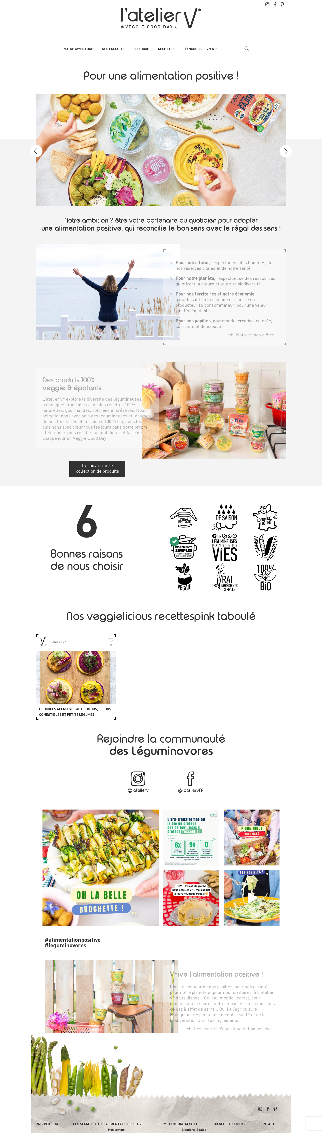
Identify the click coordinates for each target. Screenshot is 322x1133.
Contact (267, 1124)
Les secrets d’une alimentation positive (108, 1124)
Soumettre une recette (178, 1124)
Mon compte (116, 1129)
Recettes (166, 49)
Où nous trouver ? (230, 1124)
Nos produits (113, 49)
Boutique (141, 49)
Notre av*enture (78, 49)
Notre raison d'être (251, 332)
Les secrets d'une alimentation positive (229, 1026)
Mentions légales (194, 1129)
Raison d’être (47, 1124)
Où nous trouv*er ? (200, 49)
